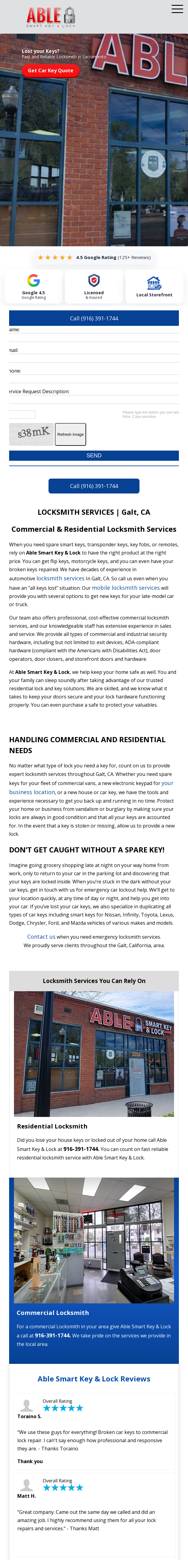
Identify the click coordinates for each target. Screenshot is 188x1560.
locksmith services (60, 579)
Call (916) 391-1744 (94, 318)
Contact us (41, 937)
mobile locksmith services (126, 588)
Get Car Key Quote (50, 70)
